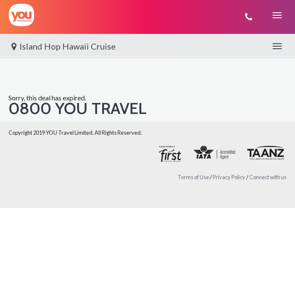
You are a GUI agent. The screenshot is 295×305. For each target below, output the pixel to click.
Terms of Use (193, 177)
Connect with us (268, 177)
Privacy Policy (229, 177)
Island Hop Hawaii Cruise (62, 46)
